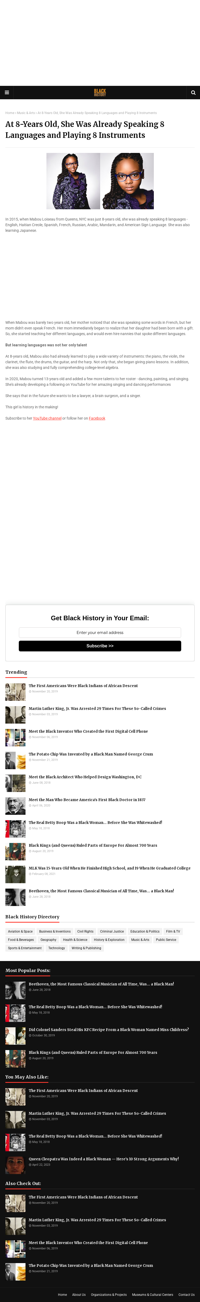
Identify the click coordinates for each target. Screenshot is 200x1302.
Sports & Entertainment (25, 948)
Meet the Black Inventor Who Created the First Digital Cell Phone (88, 731)
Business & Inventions (55, 931)
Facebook (97, 418)
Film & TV (173, 931)
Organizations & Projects (109, 1295)
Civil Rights (85, 931)
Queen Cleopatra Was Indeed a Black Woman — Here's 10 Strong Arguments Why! (104, 1159)
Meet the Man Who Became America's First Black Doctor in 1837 (87, 800)
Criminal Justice (112, 931)
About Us (79, 1295)
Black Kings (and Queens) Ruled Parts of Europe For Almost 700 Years (93, 845)
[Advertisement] (100, 42)
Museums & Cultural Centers (152, 1295)
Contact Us (187, 1295)
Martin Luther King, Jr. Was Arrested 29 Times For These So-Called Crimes (97, 708)
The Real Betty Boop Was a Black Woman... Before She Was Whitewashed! (95, 822)
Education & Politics (144, 931)
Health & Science (75, 940)
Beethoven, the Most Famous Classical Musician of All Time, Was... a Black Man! (101, 891)
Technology (56, 948)
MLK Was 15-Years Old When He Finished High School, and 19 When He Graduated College (110, 868)
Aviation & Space (20, 931)
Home (9, 113)
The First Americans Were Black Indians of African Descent (83, 686)
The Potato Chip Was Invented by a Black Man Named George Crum (91, 754)
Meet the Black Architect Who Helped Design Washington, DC (85, 777)
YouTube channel (47, 418)
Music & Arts (26, 113)
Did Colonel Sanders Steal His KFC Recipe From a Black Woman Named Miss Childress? (109, 1030)
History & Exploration (109, 940)
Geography (48, 940)
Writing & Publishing (86, 948)
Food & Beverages (21, 940)
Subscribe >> (100, 646)
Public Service (166, 940)
